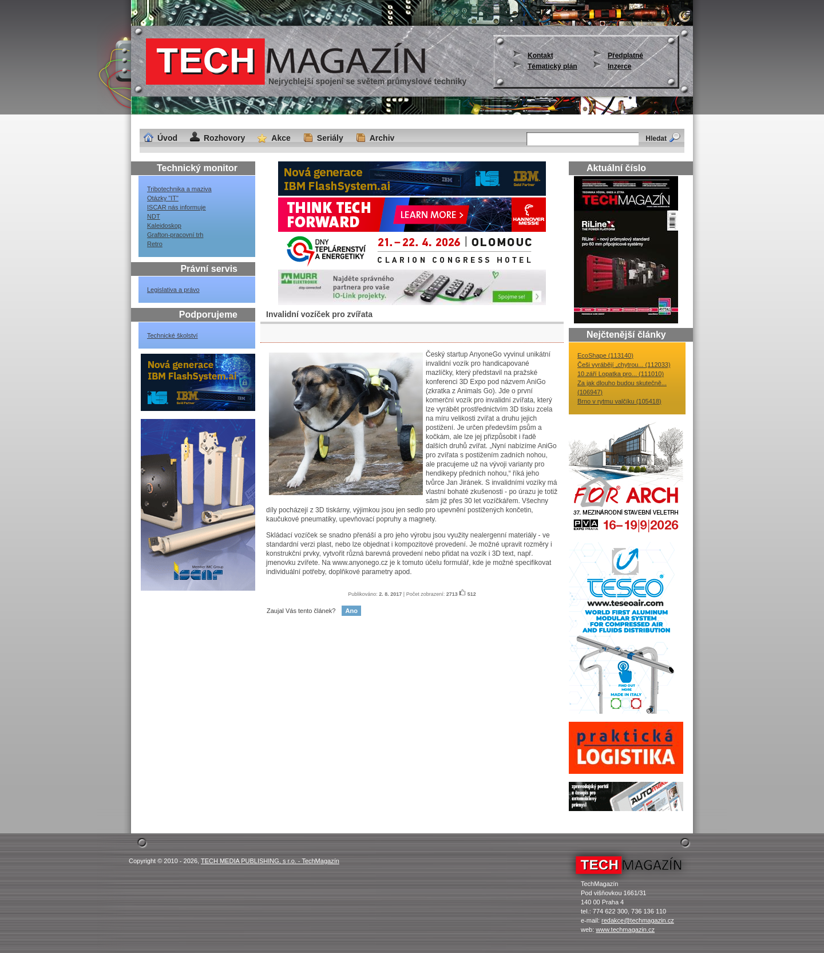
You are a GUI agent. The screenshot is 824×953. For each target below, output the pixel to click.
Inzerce (619, 66)
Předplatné (625, 56)
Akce (280, 138)
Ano (351, 610)
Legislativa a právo (173, 289)
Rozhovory (224, 138)
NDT (153, 216)
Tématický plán (552, 66)
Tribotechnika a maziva (179, 188)
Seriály (330, 138)
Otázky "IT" (163, 198)
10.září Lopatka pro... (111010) (620, 373)
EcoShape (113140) (605, 355)
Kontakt (540, 56)
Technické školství (172, 335)
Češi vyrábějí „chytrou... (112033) (624, 364)
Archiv (382, 138)
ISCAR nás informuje (176, 207)
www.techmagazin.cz (625, 929)
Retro (155, 243)
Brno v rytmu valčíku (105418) (619, 401)
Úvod (167, 138)
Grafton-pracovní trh (175, 234)
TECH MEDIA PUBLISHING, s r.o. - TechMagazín (270, 860)
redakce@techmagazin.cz (637, 920)
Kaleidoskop (164, 225)
